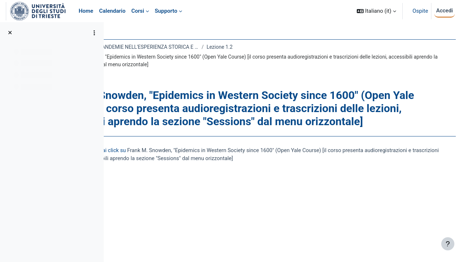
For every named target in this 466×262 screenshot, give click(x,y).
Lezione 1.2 (284, 47)
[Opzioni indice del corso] (94, 32)
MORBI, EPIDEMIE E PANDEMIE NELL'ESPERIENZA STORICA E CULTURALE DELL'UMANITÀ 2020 (191, 47)
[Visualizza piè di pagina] (447, 243)
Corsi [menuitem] (137, 11)
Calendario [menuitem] (112, 11)
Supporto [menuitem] (166, 11)
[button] (376, 11)
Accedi (444, 10)
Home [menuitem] (86, 11)
